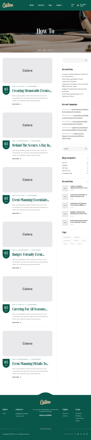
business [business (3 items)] (76, 237)
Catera (16, 434)
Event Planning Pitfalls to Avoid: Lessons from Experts (78, 196)
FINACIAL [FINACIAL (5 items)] (76, 240)
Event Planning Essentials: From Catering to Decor (78, 221)
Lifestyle (21, 304)
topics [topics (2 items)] (79, 243)
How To (14, 86)
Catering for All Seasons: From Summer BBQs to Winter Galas (73, 136)
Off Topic (21, 86)
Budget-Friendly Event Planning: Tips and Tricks (78, 213)
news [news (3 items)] (65, 243)
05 (6, 89)
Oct (6, 92)
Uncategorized (23, 141)
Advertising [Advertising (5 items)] (67, 237)
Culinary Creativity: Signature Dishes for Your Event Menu (78, 187)
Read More (15, 104)
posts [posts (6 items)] (72, 243)
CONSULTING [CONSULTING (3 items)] (66, 240)
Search (85, 60)
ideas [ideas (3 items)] (84, 240)
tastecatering (32, 86)
